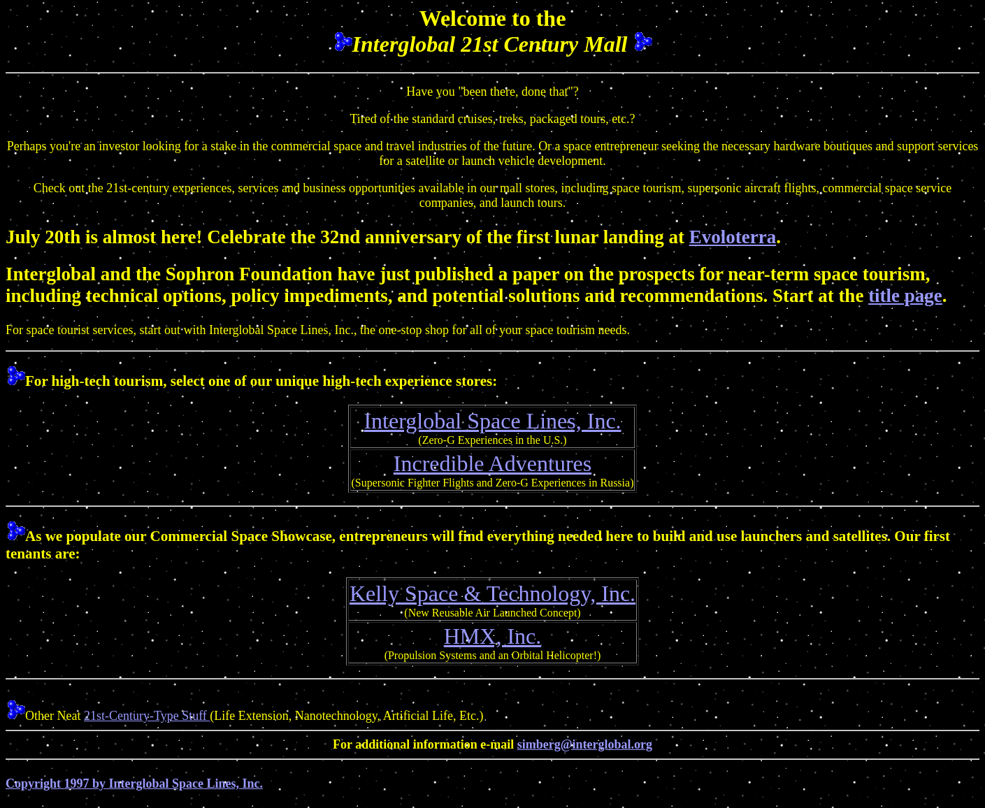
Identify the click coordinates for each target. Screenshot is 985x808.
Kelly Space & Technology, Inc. (492, 593)
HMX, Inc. (493, 636)
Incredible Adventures (492, 463)
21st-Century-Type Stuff (147, 716)
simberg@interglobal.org (584, 744)
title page (905, 295)
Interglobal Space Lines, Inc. (492, 420)
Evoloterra (732, 236)
